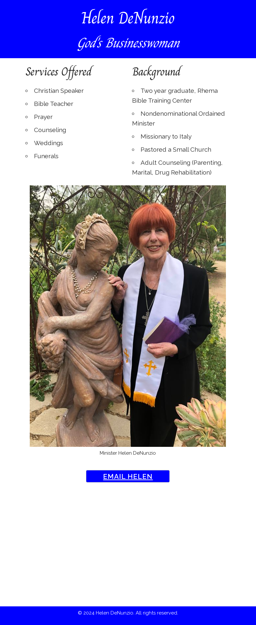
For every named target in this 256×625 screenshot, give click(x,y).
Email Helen (128, 476)
